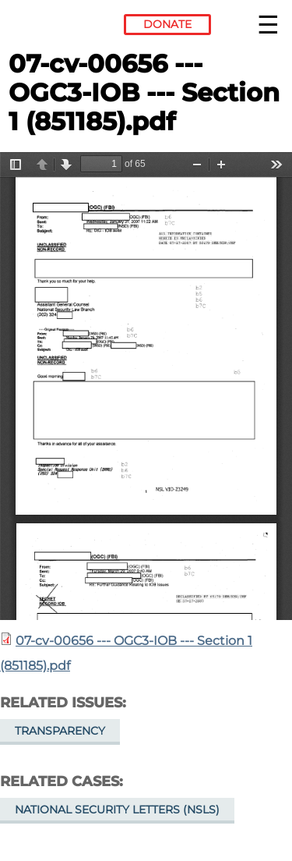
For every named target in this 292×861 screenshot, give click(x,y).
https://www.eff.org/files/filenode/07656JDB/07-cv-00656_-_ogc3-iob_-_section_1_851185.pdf (146, 386)
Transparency (60, 731)
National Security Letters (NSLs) (117, 810)
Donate (167, 24)
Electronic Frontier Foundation (51, 27)
